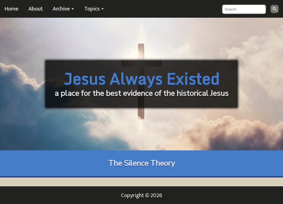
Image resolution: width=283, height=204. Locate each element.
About (35, 9)
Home (11, 9)
